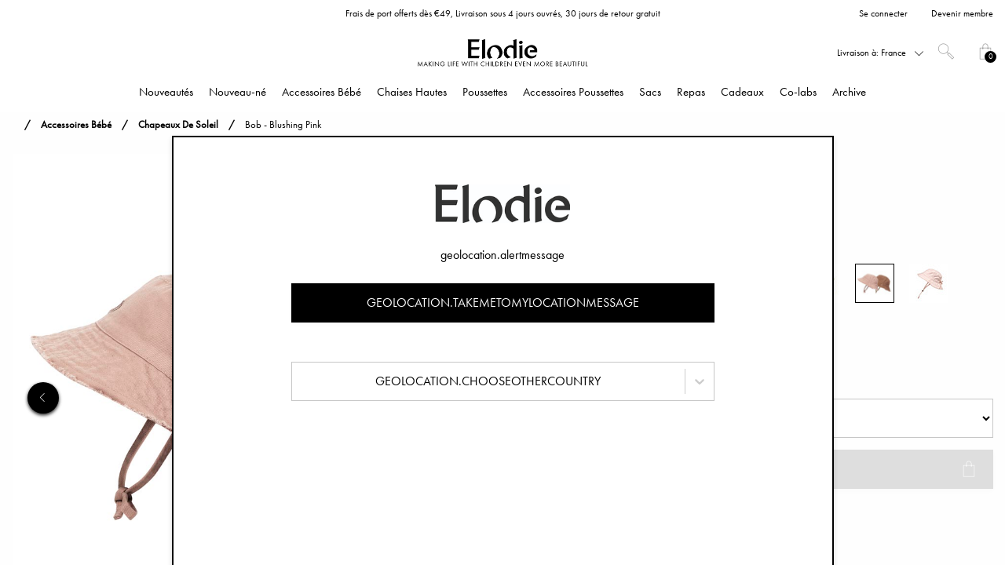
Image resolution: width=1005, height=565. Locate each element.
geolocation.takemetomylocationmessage (503, 302)
